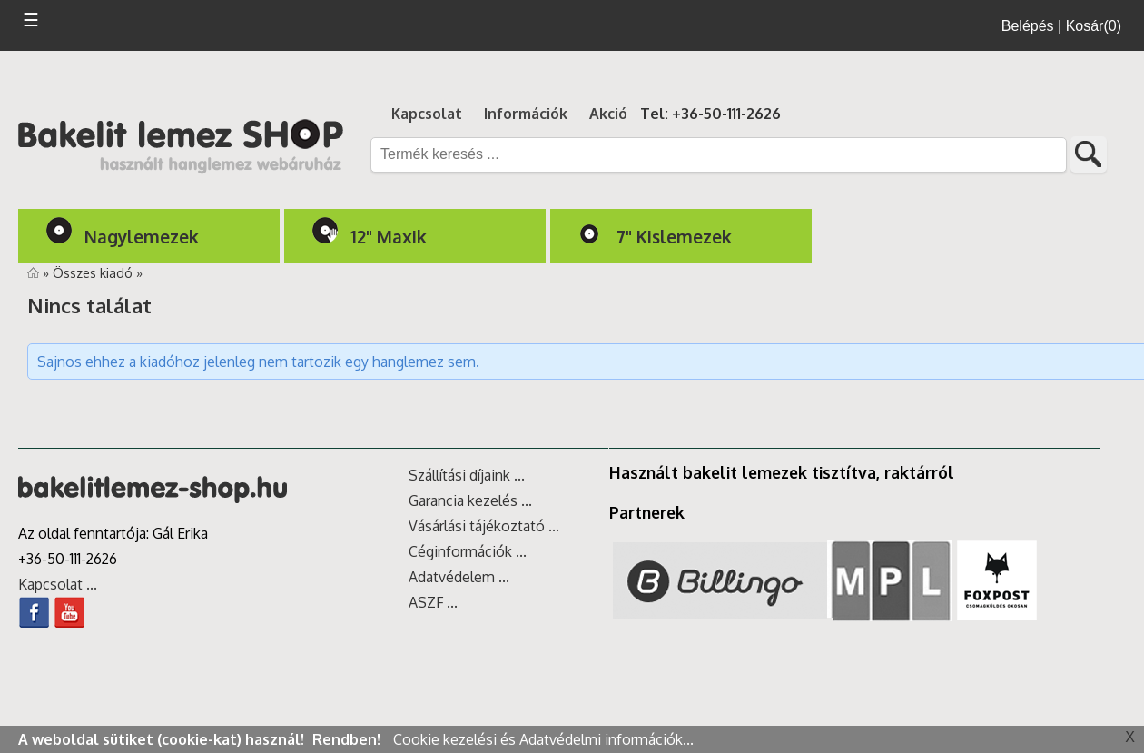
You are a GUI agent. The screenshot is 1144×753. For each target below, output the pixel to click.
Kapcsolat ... (57, 584)
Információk (525, 113)
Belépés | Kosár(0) (1061, 26)
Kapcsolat (426, 113)
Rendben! (348, 739)
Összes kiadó (94, 272)
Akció (608, 113)
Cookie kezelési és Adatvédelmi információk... (543, 739)
